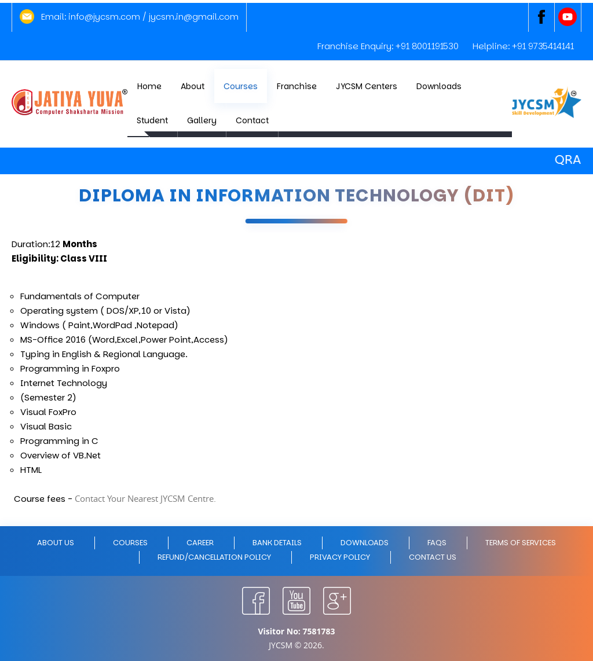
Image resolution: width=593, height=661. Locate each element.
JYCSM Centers (366, 86)
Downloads (439, 86)
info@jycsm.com (104, 16)
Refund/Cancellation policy (214, 557)
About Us (55, 542)
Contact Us (432, 557)
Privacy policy (340, 557)
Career (200, 542)
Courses (241, 86)
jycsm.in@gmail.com (194, 16)
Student (152, 120)
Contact (252, 120)
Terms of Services (520, 542)
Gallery (202, 120)
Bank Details (277, 542)
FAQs (436, 542)
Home (149, 86)
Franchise (297, 86)
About (192, 86)
